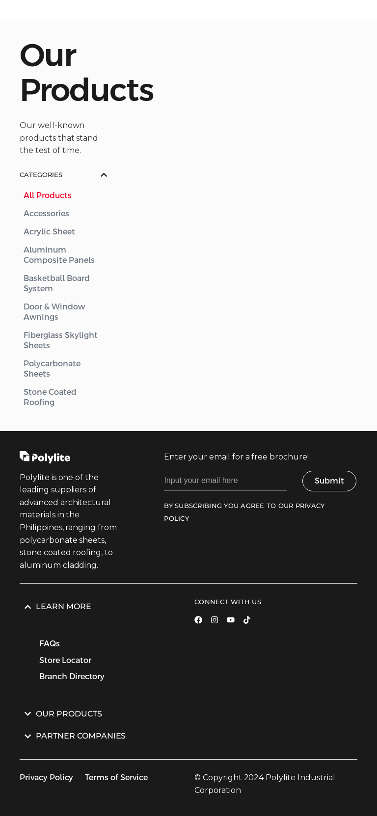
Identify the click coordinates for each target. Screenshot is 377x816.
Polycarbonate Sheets (52, 369)
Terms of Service (116, 777)
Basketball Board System (57, 283)
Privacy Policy (46, 777)
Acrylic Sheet (49, 231)
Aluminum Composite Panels (59, 255)
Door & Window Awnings (54, 312)
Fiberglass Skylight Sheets (61, 340)
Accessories (46, 213)
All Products (48, 195)
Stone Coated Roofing (50, 397)
